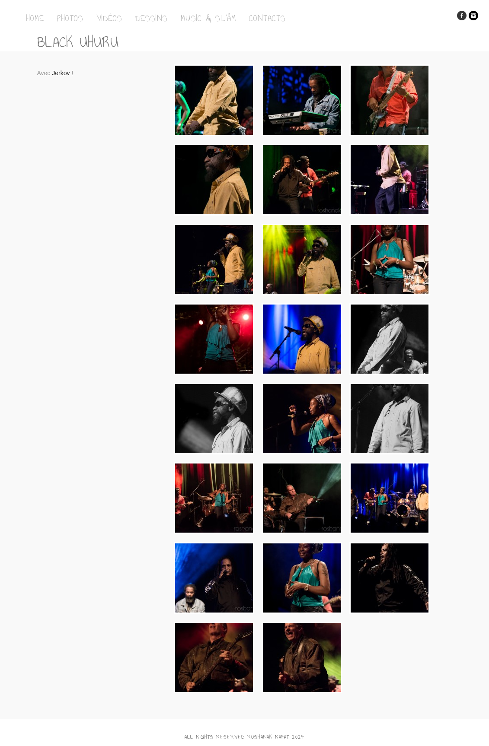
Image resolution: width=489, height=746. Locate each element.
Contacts (267, 18)
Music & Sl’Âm (208, 18)
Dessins (151, 18)
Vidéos (109, 18)
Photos (70, 18)
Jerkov (61, 73)
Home (35, 18)
